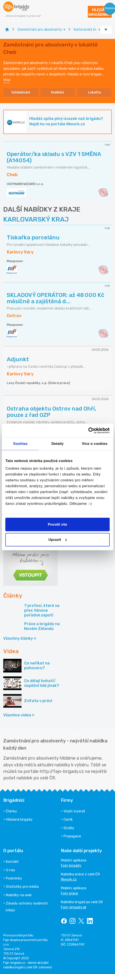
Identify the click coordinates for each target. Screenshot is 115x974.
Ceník (68, 819)
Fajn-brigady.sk (73, 907)
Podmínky (14, 878)
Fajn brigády (71, 865)
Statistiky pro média (22, 887)
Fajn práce (69, 893)
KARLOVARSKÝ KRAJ (36, 219)
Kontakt (12, 862)
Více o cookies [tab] (95, 444)
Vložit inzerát (74, 811)
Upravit (57, 540)
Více (6, 80)
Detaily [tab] (58, 444)
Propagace (72, 836)
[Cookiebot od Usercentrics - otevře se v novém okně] (91, 430)
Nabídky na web (19, 895)
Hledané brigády (19, 819)
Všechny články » (19, 638)
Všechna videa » (18, 715)
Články (11, 811)
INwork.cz (69, 879)
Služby (68, 828)
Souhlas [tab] (20, 444)
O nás (10, 870)
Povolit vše (57, 524)
